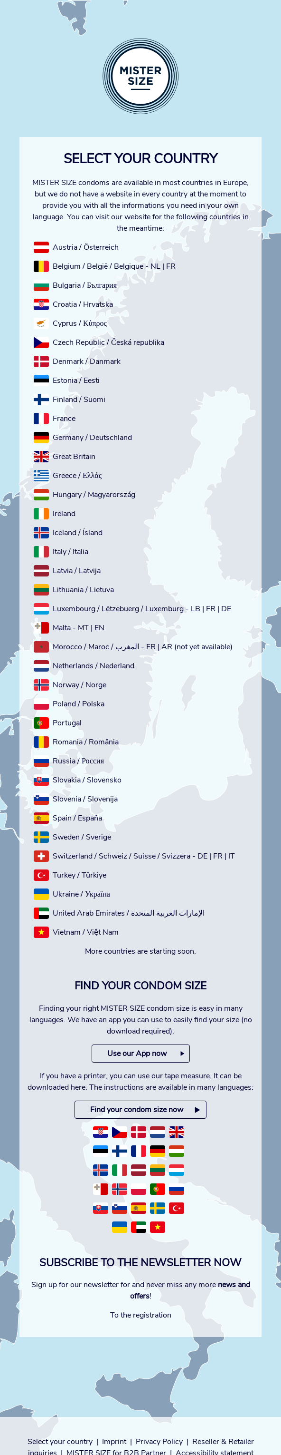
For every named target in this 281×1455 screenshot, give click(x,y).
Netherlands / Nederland (93, 666)
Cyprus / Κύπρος (80, 323)
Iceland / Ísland (78, 532)
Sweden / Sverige (82, 837)
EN (99, 628)
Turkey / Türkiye (79, 875)
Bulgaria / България (85, 285)
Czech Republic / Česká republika (108, 342)
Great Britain (74, 456)
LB (195, 609)
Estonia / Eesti (76, 380)
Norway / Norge (79, 685)
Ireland (64, 513)
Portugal (67, 723)
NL (155, 266)
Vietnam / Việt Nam (86, 932)
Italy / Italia (70, 552)
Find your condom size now (136, 1109)
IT (231, 856)
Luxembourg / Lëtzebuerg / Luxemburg (118, 609)
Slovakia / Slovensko (87, 780)
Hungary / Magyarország (94, 494)
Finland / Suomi (79, 399)
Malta (62, 628)
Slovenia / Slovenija (85, 799)
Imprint (114, 1441)
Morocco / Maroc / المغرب (96, 647)
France (64, 418)
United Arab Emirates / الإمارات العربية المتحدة (129, 913)
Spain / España (77, 818)
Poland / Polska (78, 704)
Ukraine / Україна (81, 894)
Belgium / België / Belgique (98, 266)
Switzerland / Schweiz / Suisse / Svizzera (121, 856)
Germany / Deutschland (92, 437)
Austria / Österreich (86, 247)
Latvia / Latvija (77, 571)
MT (83, 628)
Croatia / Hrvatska (83, 304)
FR (171, 266)
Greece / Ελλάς (77, 475)
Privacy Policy (159, 1441)
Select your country (60, 1441)
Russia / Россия (78, 761)
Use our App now (137, 1053)
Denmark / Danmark (87, 361)
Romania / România (86, 742)
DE (226, 609)
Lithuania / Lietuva (83, 590)
